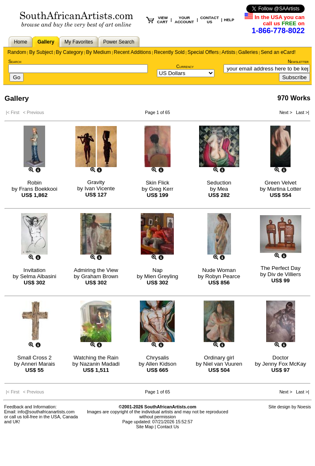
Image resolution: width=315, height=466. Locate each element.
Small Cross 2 (34, 357)
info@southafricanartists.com (46, 411)
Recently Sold (169, 52)
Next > (286, 112)
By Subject (41, 52)
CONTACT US (209, 20)
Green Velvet (280, 183)
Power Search (118, 42)
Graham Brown (99, 276)
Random (16, 52)
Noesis (304, 406)
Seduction (219, 183)
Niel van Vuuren (222, 364)
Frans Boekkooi (38, 189)
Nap (157, 270)
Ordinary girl (219, 357)
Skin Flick (157, 183)
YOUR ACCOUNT (184, 20)
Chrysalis (157, 357)
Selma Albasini (38, 276)
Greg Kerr (161, 189)
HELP (229, 20)
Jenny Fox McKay (284, 364)
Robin (34, 183)
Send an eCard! (278, 52)
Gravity (96, 182)
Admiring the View (96, 270)
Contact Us (168, 426)
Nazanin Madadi (100, 364)
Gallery (45, 42)
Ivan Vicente (99, 188)
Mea (222, 189)
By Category (69, 52)
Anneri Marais (38, 364)
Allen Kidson (161, 364)
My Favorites (79, 42)
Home (20, 42)
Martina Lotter (284, 189)
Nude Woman (219, 270)
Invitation (35, 270)
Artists (228, 52)
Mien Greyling (161, 276)
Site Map (145, 426)
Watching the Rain (96, 357)
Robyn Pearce (222, 276)
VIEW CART (162, 20)
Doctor (280, 357)
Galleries (248, 52)
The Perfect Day (281, 268)
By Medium (98, 52)
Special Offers (203, 52)
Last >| (301, 112)
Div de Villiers (284, 274)
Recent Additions (132, 52)
